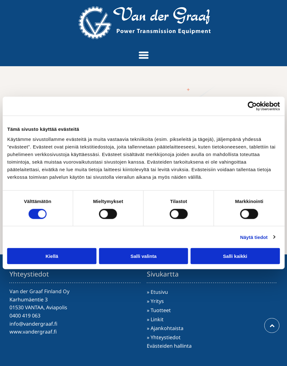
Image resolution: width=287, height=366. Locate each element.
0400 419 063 (24, 315)
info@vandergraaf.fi (33, 323)
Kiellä (51, 256)
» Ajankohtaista (165, 328)
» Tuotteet (159, 310)
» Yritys (155, 301)
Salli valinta (143, 256)
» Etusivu (157, 291)
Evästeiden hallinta (169, 345)
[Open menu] (144, 55)
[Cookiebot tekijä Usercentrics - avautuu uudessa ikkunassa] (252, 106)
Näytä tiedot (254, 237)
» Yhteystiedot (164, 337)
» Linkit (155, 319)
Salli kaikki (235, 256)
